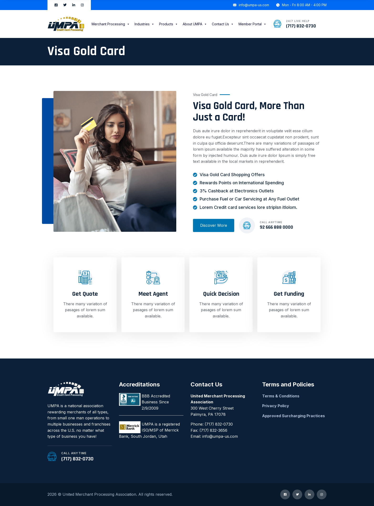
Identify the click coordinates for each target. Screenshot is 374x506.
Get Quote (85, 294)
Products (168, 24)
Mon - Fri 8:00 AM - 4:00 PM (301, 5)
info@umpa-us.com (251, 5)
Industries (144, 24)
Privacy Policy (275, 405)
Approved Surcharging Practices (293, 415)
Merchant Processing (111, 24)
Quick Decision (221, 294)
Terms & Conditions (280, 396)
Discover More (213, 225)
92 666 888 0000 (276, 227)
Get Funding (289, 294)
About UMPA (195, 24)
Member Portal (252, 24)
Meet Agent (153, 294)
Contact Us (223, 24)
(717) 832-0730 (301, 26)
